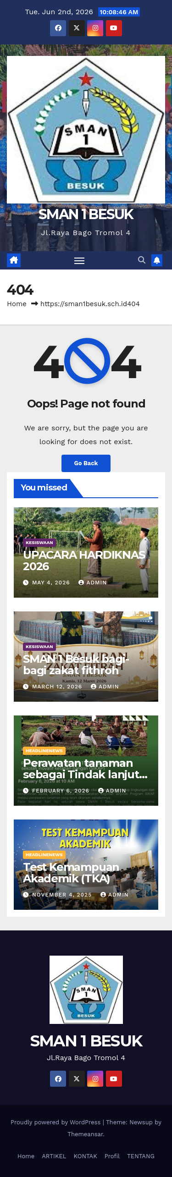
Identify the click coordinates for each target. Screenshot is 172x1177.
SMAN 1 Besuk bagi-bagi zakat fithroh (75, 664)
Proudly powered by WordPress (57, 1122)
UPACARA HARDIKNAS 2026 (84, 560)
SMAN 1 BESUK (86, 214)
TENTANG (141, 1156)
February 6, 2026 (62, 790)
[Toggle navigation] (79, 260)
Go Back (86, 463)
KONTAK (85, 1156)
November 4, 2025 (63, 894)
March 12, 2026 (58, 686)
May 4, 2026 (52, 582)
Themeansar (85, 1134)
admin (92, 582)
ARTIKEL (54, 1156)
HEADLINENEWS (44, 750)
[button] (141, 260)
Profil (112, 1156)
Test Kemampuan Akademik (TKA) (71, 872)
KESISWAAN (39, 542)
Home (17, 304)
